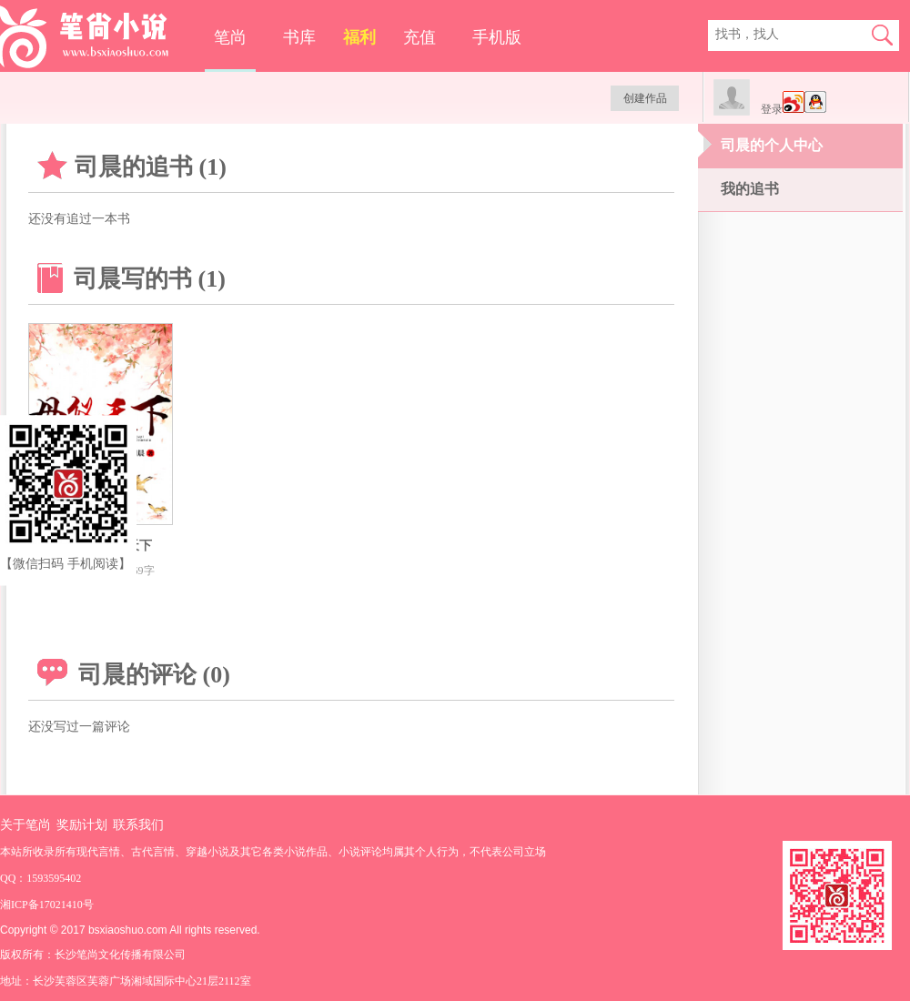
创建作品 (645, 98)
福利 (359, 37)
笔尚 (230, 37)
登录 (772, 109)
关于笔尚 (25, 825)
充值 (419, 37)
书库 (299, 37)
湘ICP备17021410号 (47, 904)
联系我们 (138, 825)
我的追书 (750, 189)
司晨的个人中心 (772, 145)
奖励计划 (81, 825)
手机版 (496, 37)
